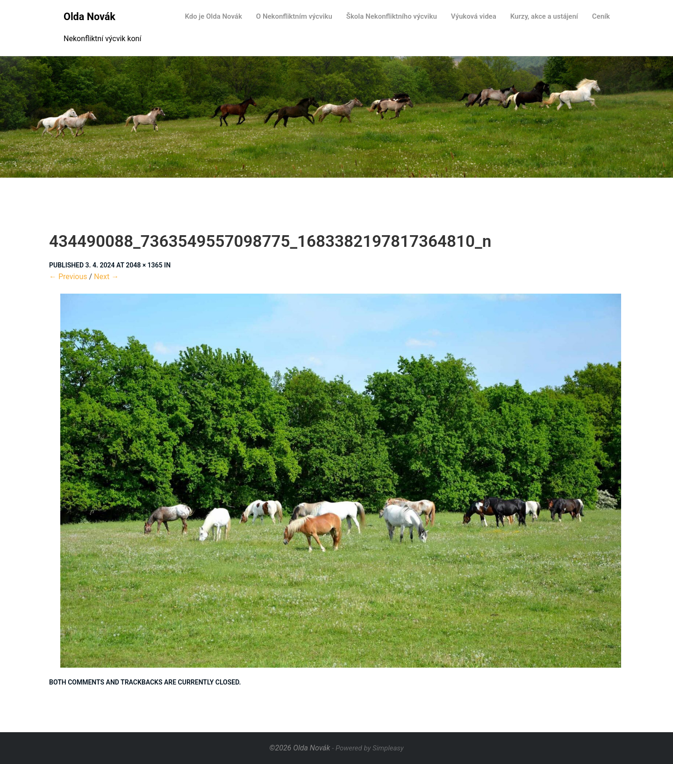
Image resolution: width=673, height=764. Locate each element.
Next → (106, 276)
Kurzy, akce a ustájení (544, 16)
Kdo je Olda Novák (213, 16)
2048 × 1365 (144, 265)
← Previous (68, 276)
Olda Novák (89, 16)
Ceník (601, 16)
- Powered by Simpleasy (367, 748)
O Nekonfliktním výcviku (294, 16)
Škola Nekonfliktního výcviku (391, 16)
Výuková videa (473, 16)
